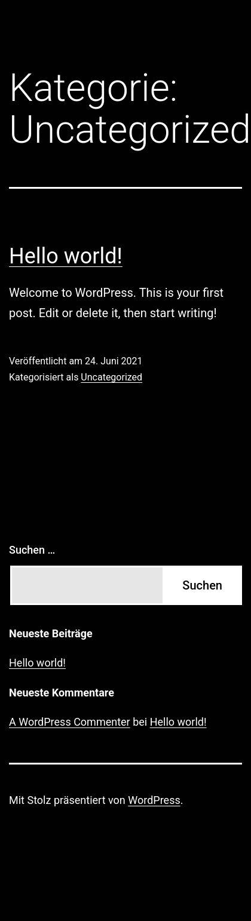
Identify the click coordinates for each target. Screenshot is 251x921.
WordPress (154, 800)
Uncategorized (111, 377)
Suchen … (32, 550)
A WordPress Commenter (69, 722)
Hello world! (66, 256)
